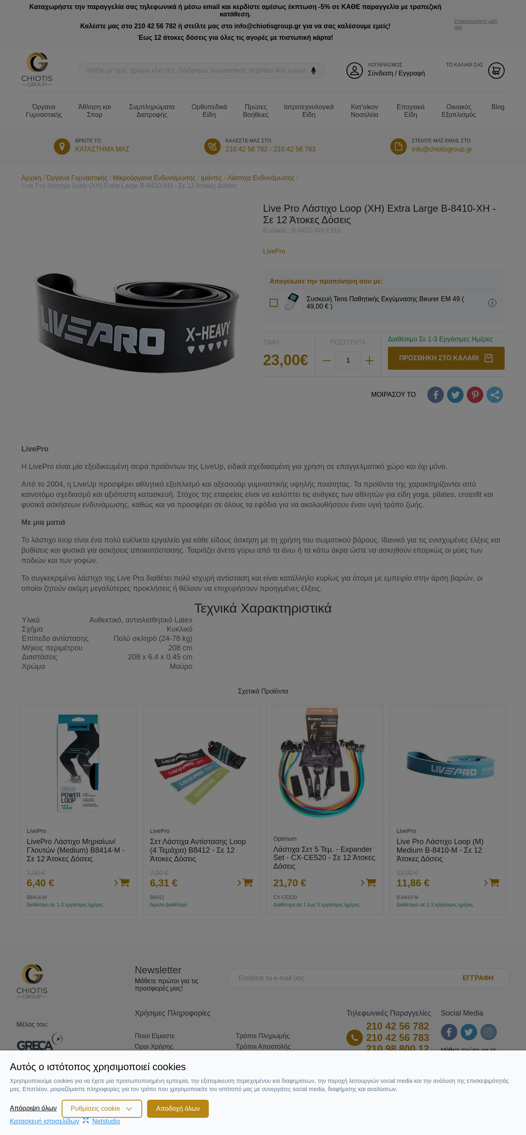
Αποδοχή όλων (178, 1108)
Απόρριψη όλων (33, 1108)
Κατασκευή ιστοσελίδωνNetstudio (65, 1121)
